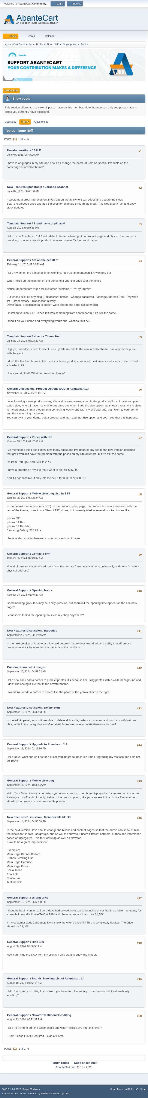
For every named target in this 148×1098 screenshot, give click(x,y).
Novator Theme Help (47, 336)
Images (41, 667)
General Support (18, 260)
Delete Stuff (52, 707)
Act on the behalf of (45, 260)
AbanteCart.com (66, 1067)
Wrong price (40, 897)
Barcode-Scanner (56, 186)
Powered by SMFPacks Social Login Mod (49, 1093)
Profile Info (11, 90)
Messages (10, 121)
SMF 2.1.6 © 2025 (11, 1089)
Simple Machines (31, 1089)
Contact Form (41, 553)
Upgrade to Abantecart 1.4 (49, 744)
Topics (25, 121)
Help (112, 1089)
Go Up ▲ (141, 1089)
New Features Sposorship (25, 186)
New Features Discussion (24, 630)
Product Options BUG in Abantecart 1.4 (62, 388)
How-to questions (19, 150)
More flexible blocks (57, 817)
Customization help (20, 667)
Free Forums (20, 1093)
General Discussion (20, 388)
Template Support (19, 223)
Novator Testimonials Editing (51, 1015)
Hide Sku (38, 942)
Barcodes (50, 630)
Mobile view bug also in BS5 (51, 493)
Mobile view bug (43, 780)
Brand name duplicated (49, 223)
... (25, 139)
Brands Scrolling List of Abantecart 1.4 (58, 978)
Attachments (41, 121)
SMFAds (6, 1093)
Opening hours (42, 590)
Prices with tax (42, 437)
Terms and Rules (125, 1089)
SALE (37, 150)
